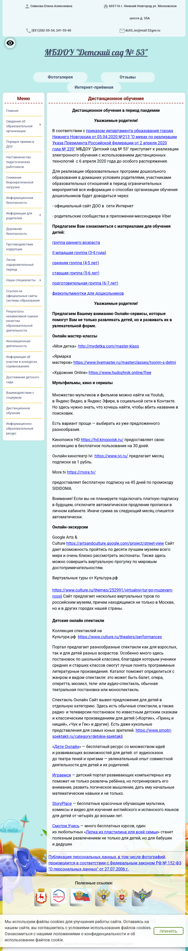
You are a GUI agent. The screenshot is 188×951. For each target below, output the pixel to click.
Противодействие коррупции (19, 246)
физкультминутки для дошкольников (88, 293)
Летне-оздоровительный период (20, 264)
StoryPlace (62, 803)
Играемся (61, 775)
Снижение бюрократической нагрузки (19, 182)
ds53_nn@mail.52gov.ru (142, 30)
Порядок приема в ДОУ (20, 144)
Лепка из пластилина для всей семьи (122, 832)
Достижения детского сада (22, 379)
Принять (168, 931)
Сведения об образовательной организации (19, 126)
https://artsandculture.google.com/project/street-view (115, 543)
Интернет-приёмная (94, 87)
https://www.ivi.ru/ (111, 456)
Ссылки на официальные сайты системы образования (23, 296)
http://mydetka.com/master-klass (108, 346)
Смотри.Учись (65, 825)
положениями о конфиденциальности (89, 933)
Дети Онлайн (66, 746)
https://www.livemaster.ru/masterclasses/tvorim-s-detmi (125, 362)
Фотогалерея (60, 77)
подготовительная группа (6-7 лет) (85, 283)
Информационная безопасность (19, 200)
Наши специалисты (21, 280)
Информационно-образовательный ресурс (19, 428)
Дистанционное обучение (18, 410)
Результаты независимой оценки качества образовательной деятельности (22, 321)
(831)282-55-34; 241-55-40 (51, 30)
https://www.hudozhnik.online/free (120, 372)
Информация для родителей (19, 215)
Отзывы (128, 77)
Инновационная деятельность (18, 343)
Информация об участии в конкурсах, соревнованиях (21, 361)
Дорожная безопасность (16, 231)
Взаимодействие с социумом (20, 395)
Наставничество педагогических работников (18, 162)
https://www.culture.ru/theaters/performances (120, 636)
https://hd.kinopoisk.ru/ (102, 439)
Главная (12, 111)
